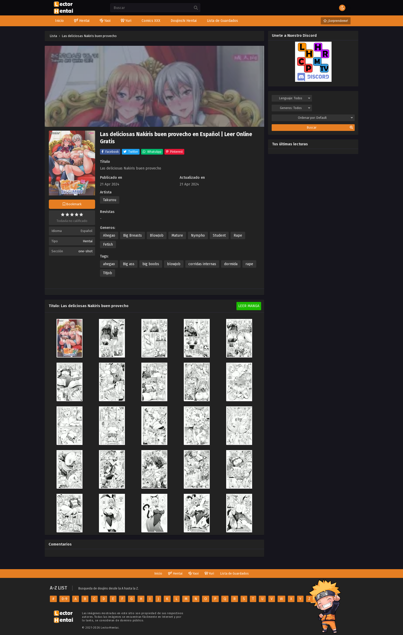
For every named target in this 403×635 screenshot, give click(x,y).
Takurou (109, 200)
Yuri (209, 573)
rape (249, 264)
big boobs (150, 264)
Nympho (198, 235)
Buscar (330, 127)
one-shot (85, 251)
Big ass (128, 264)
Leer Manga (248, 306)
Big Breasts (132, 235)
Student (219, 235)
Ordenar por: (325, 117)
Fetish (108, 244)
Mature (177, 235)
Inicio (158, 573)
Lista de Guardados (234, 573)
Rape (238, 235)
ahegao (109, 264)
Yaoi (193, 573)
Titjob (107, 273)
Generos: (295, 108)
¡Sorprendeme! (335, 21)
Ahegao (109, 235)
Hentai (88, 241)
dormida (230, 264)
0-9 (64, 599)
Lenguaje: (294, 98)
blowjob (173, 264)
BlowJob (156, 235)
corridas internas (202, 264)
